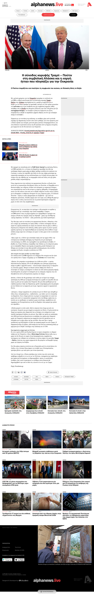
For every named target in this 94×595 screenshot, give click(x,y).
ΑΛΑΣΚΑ (16, 376)
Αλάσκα (21, 102)
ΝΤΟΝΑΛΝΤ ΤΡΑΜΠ (69, 376)
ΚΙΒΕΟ (47, 376)
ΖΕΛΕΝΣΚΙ (26, 376)
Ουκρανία (33, 98)
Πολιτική (25, 10)
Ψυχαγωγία (56, 10)
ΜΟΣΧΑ (57, 376)
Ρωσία (24, 108)
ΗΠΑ (37, 376)
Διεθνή (32, 10)
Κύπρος (18, 10)
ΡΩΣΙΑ (36, 379)
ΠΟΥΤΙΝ (26, 379)
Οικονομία (40, 10)
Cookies (24, 574)
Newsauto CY (66, 10)
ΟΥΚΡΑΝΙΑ (16, 379)
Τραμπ (48, 100)
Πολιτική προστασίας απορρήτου (15, 574)
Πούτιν (13, 102)
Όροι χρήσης (5, 574)
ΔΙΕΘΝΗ (4, 429)
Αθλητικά (48, 10)
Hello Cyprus (75, 10)
